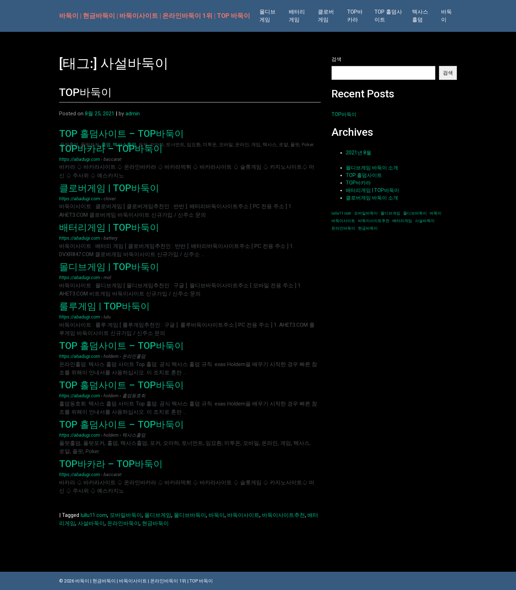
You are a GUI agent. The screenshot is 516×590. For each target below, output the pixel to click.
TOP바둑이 (85, 92)
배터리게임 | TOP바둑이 (109, 227)
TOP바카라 (355, 16)
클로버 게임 (326, 16)
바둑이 (446, 16)
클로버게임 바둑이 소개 (372, 198)
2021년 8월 (358, 152)
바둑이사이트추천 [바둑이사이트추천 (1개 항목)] (374, 221)
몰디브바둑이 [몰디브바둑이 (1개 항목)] (415, 213)
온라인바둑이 (123, 523)
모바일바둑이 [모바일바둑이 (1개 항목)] (366, 213)
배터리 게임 (297, 16)
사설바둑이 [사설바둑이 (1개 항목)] (425, 221)
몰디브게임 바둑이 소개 (372, 168)
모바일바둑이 (126, 515)
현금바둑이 (155, 523)
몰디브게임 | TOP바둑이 (109, 267)
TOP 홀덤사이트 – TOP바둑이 (121, 133)
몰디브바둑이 (190, 515)
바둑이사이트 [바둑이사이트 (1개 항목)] (343, 221)
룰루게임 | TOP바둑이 (104, 306)
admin (132, 113)
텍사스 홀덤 (420, 16)
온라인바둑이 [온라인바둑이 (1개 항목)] (343, 228)
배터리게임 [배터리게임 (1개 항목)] (402, 221)
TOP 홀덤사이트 (388, 16)
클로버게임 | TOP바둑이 (109, 188)
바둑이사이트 (243, 515)
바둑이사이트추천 (283, 515)
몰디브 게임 (267, 16)
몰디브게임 (157, 515)
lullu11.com (94, 515)
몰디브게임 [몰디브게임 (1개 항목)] (390, 213)
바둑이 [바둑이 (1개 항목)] (435, 213)
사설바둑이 (91, 523)
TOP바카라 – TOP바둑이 (111, 148)
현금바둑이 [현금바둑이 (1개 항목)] (368, 228)
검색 (336, 59)
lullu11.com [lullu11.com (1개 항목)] (341, 213)
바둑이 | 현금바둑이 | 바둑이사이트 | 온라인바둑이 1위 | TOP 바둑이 (154, 15)
